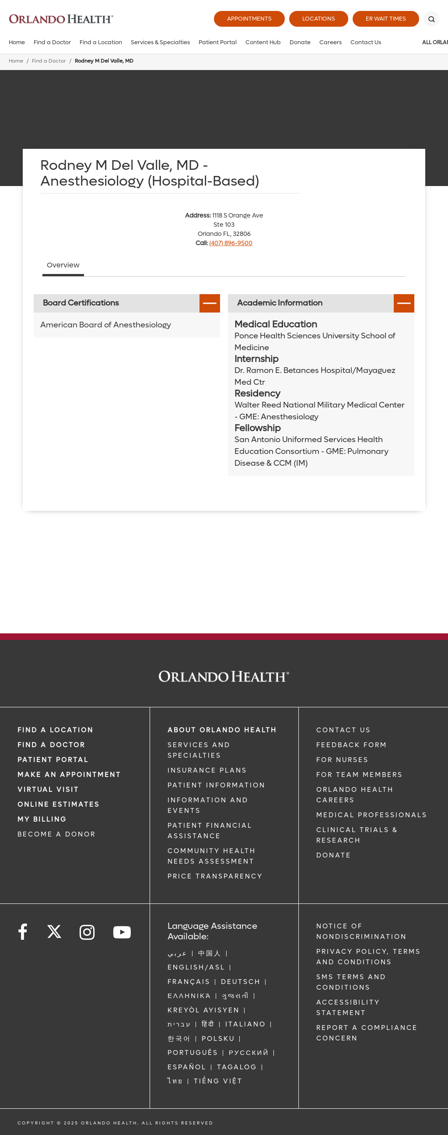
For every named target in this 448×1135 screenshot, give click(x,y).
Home (17, 42)
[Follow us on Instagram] (88, 932)
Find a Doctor (52, 42)
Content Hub (263, 42)
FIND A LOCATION (56, 730)
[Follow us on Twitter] (54, 929)
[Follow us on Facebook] (23, 932)
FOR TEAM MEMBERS (359, 774)
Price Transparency (215, 876)
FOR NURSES (342, 759)
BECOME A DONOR (57, 834)
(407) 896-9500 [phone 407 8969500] (230, 243)
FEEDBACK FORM (351, 745)
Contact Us (365, 42)
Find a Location (101, 42)
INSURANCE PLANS (207, 770)
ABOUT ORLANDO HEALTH (222, 730)
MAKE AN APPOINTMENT (69, 774)
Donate (300, 42)
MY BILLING (42, 819)
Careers (330, 42)
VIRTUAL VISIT (48, 789)
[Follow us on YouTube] (122, 932)
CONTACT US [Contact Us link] (343, 730)
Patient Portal (218, 42)
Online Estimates (59, 804)
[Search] (431, 19)
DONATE (333, 855)
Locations (318, 18)
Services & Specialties (160, 42)
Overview (63, 265)
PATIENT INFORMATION (217, 785)
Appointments (249, 18)
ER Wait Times (386, 18)
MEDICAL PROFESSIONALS (371, 815)
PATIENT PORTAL (53, 759)
